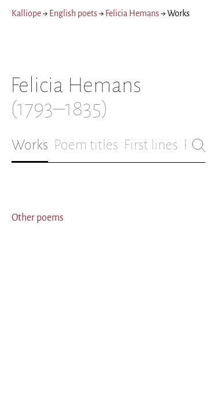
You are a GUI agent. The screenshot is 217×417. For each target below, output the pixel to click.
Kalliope (26, 13)
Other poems (38, 218)
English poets (73, 13)
